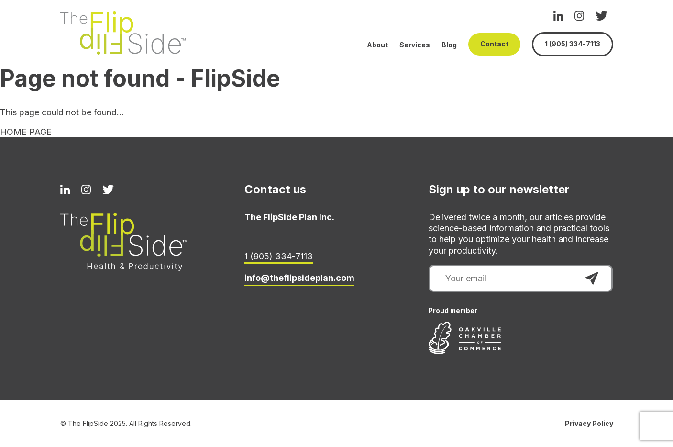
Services (414, 45)
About (377, 45)
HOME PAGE (26, 132)
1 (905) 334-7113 (572, 44)
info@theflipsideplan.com (299, 278)
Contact (494, 44)
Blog (449, 45)
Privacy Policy (589, 423)
